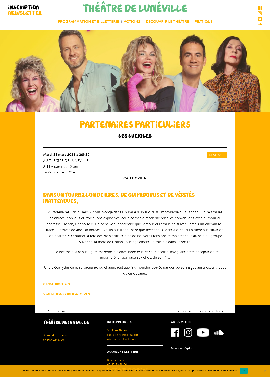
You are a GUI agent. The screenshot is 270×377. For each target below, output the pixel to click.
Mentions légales (182, 348)
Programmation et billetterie (88, 22)
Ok (244, 370)
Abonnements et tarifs (121, 339)
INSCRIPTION (25, 10)
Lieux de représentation (122, 334)
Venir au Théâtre (118, 330)
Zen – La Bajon (55, 311)
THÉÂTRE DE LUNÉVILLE (135, 8)
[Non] (265, 371)
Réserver (217, 155)
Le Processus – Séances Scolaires (202, 311)
